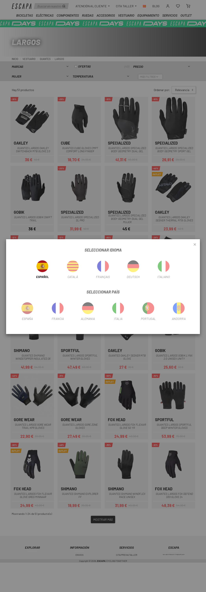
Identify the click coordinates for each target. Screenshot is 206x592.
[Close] (195, 244)
